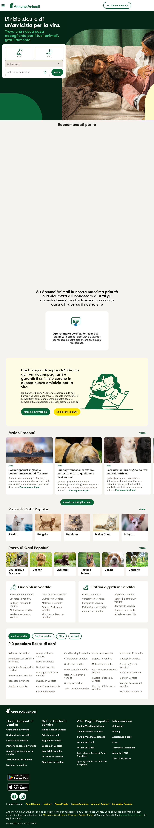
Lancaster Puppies (122, 804)
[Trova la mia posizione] (45, 72)
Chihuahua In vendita (21, 610)
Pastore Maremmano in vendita (104, 671)
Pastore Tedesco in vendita (102, 679)
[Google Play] (18, 777)
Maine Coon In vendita (94, 607)
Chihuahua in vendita (75, 658)
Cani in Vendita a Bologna (91, 737)
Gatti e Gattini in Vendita (54, 722)
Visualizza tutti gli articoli (77, 502)
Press (115, 742)
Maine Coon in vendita (54, 729)
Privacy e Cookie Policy (81, 815)
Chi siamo (117, 726)
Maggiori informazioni (35, 411)
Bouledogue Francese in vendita (19, 753)
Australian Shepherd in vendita (20, 668)
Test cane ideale (121, 758)
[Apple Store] (18, 787)
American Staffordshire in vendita (21, 660)
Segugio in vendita (130, 658)
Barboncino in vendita (20, 675)
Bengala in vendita (52, 746)
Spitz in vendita (128, 678)
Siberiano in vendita (53, 762)
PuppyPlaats (61, 804)
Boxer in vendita (45, 661)
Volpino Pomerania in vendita (131, 685)
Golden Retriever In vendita (20, 616)
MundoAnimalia (79, 804)
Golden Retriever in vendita (75, 676)
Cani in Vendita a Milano (90, 726)
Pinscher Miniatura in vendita (103, 688)
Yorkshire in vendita (131, 691)
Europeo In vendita (92, 603)
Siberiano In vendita (125, 614)
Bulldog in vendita (46, 681)
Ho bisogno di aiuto (67, 411)
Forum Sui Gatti (85, 747)
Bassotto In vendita (20, 598)
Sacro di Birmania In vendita (125, 600)
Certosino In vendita (93, 598)
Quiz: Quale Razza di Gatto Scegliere (92, 763)
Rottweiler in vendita (131, 653)
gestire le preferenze (131, 815)
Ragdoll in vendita (52, 740)
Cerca (57, 72)
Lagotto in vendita (102, 658)
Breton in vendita (45, 667)
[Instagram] (22, 796)
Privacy (116, 731)
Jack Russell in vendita (76, 688)
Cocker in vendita (73, 664)
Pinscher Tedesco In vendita (53, 616)
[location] (27, 72)
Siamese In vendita (124, 610)
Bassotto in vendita (18, 681)
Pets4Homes (33, 804)
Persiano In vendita (92, 611)
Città (61, 636)
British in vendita (51, 735)
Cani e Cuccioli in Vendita (19, 722)
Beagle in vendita (17, 686)
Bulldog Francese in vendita (47, 674)
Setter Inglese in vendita (129, 665)
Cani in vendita (19, 636)
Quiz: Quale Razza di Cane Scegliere (91, 754)
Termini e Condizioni (123, 747)
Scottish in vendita (52, 751)
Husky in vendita (73, 683)
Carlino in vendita (45, 691)
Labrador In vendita (52, 598)
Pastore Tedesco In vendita (52, 609)
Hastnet (47, 804)
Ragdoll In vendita (124, 594)
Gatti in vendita (43, 636)
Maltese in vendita (102, 664)
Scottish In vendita (124, 606)
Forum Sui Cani (85, 742)
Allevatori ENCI (120, 753)
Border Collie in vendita (44, 655)
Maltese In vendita (52, 603)
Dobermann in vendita (76, 669)
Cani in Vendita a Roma (90, 731)
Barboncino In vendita (21, 594)
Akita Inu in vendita (18, 653)
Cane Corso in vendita (48, 686)
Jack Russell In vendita (54, 594)
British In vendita (91, 594)
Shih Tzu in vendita (130, 672)
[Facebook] (14, 796)
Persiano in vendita (52, 756)
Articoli (75, 636)
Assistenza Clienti (122, 737)
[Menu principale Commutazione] (3, 5)
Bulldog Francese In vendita (20, 604)
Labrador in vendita (102, 653)
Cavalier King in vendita (77, 653)
